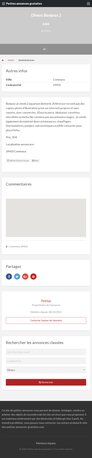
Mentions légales (46, 443)
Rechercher (46, 382)
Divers (47, 30)
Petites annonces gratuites (24, 3)
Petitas (46, 301)
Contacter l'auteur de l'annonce (46, 320)
